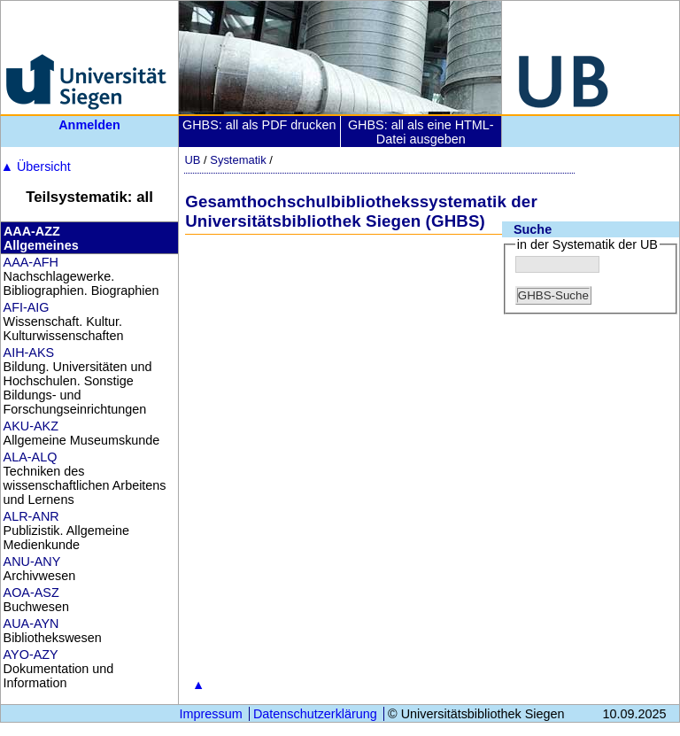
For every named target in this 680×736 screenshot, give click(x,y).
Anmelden (89, 125)
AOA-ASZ (31, 592)
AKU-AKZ (31, 426)
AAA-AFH (31, 262)
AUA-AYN (31, 623)
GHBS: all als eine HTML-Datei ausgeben (421, 132)
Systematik (238, 160)
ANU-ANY (32, 561)
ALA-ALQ (31, 457)
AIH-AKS (29, 352)
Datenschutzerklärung (315, 714)
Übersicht (36, 166)
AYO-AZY (31, 654)
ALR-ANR (31, 516)
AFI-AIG (27, 307)
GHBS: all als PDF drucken (259, 125)
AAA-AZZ (32, 231)
